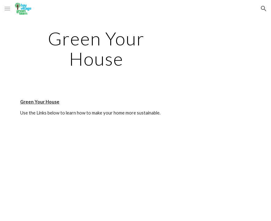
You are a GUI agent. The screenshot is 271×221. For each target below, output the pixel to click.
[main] (96, 48)
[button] (7, 8)
